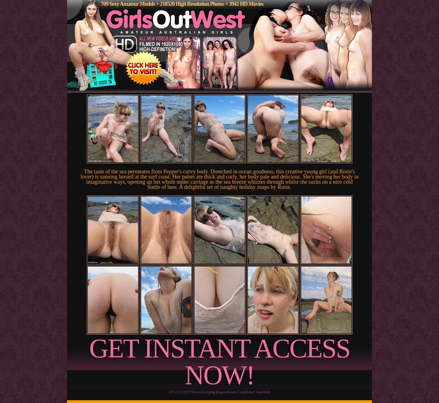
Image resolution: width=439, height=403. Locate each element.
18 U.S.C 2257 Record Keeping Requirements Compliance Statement (219, 392)
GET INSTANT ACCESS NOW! (219, 362)
